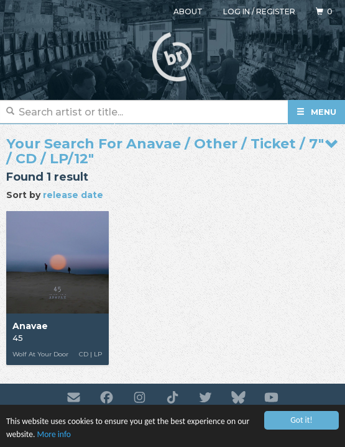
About (188, 11)
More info (54, 435)
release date (73, 195)
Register (275, 11)
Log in (236, 11)
